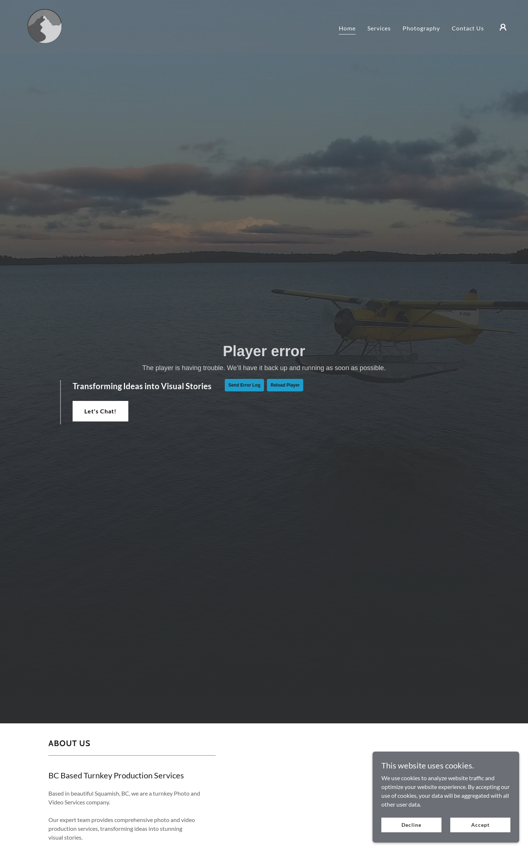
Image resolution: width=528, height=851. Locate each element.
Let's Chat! (100, 411)
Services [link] (379, 28)
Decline (411, 825)
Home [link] (347, 28)
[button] (503, 27)
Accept (480, 825)
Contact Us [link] (468, 28)
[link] (40, 26)
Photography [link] (421, 28)
